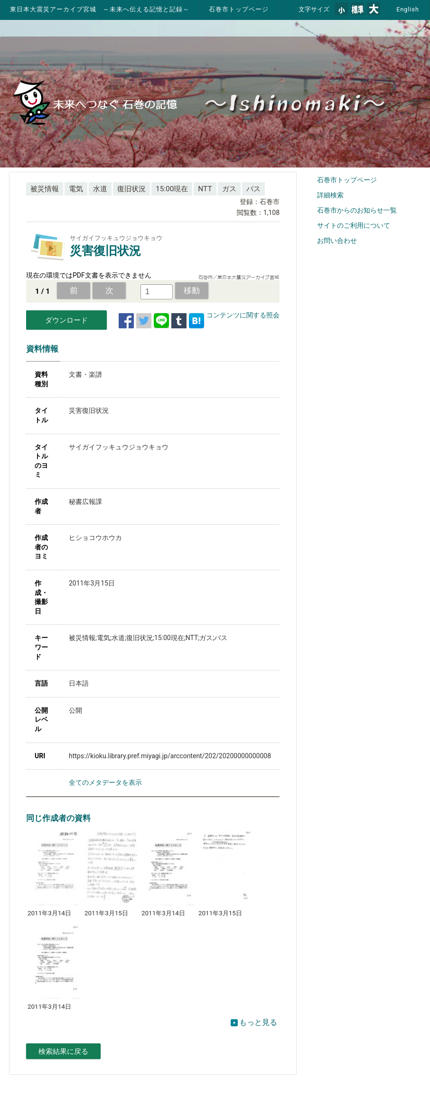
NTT (205, 189)
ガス (229, 189)
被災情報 (44, 189)
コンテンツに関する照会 (243, 315)
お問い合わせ (337, 240)
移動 (192, 290)
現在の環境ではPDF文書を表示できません (88, 275)
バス (253, 189)
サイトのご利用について (353, 225)
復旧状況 (131, 189)
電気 (76, 189)
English (407, 9)
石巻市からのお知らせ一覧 (357, 210)
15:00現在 (172, 189)
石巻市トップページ (239, 9)
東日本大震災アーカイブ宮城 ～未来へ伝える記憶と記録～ (99, 9)
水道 (100, 189)
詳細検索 (330, 195)
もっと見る (254, 1022)
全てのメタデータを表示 (105, 782)
